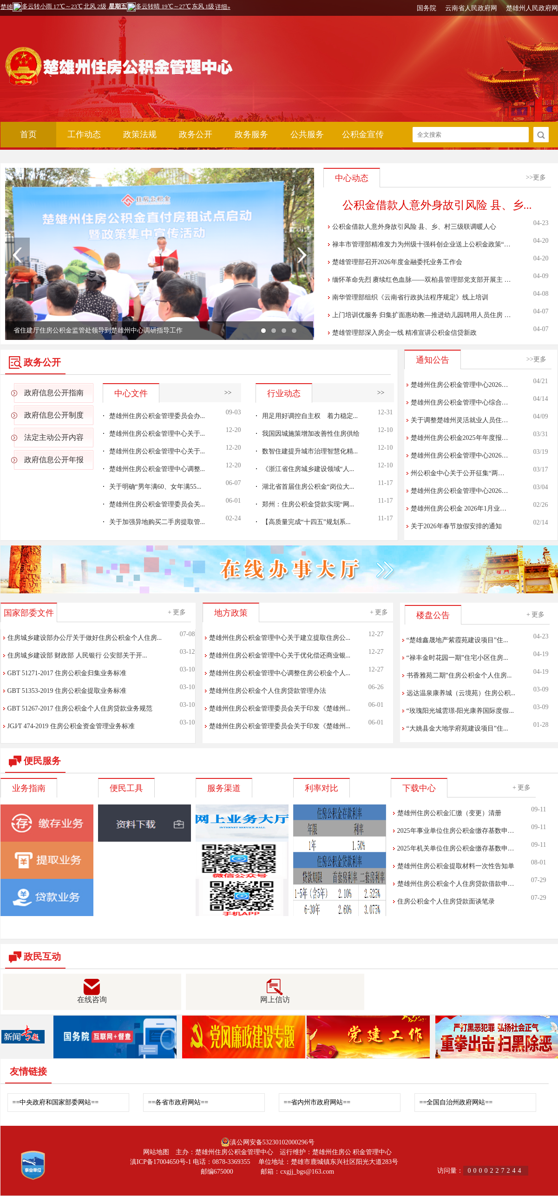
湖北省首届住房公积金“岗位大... (308, 486)
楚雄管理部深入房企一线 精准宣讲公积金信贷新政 (404, 332)
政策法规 (140, 134)
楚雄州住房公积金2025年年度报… (459, 437)
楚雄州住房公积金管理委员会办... (157, 415)
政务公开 (195, 134)
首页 (28, 134)
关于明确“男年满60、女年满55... (155, 486)
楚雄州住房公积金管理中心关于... (157, 433)
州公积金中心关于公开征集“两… (458, 473)
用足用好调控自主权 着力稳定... (310, 415)
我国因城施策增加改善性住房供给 (311, 433)
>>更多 (536, 177)
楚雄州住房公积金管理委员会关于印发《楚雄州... (280, 708)
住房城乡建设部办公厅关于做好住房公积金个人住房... (84, 637)
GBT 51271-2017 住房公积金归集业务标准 (66, 673)
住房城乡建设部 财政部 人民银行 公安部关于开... (77, 655)
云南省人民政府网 (471, 8)
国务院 (426, 8)
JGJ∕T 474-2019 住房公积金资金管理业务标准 (71, 726)
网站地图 (156, 1152)
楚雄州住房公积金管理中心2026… (459, 384)
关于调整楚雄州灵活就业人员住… (459, 420)
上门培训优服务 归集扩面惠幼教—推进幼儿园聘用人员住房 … (421, 315)
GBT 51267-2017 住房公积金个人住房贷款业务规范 (79, 708)
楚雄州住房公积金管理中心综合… (459, 402)
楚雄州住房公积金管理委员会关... (157, 504)
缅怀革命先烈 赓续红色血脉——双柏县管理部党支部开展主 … (421, 279)
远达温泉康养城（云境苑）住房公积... (461, 693)
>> (228, 392)
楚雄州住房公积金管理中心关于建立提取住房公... (280, 637)
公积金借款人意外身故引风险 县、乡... (437, 205)
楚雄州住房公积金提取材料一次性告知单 (455, 866)
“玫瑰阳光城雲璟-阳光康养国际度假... (460, 710)
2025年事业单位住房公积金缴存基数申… (455, 830)
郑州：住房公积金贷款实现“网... (308, 504)
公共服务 (307, 134)
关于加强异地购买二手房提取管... (157, 521)
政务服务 (251, 134)
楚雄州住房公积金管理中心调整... (157, 468)
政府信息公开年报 (54, 460)
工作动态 (84, 134)
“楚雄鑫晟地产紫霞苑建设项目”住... (457, 640)
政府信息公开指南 (54, 393)
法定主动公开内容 (54, 437)
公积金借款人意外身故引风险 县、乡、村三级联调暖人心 (414, 226)
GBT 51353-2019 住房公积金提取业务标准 (66, 690)
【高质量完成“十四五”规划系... (306, 521)
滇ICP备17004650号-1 (160, 1161)
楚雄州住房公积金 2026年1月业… (459, 508)
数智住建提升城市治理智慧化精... (310, 451)
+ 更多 (177, 612)
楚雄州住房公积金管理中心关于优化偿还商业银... (280, 655)
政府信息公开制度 (54, 415)
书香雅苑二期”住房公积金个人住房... (459, 675)
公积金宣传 (363, 134)
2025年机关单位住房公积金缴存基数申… (455, 848)
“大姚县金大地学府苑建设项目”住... (457, 728)
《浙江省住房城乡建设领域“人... (308, 468)
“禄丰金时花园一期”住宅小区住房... (457, 657)
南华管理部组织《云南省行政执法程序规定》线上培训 (410, 297)
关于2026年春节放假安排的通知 (456, 526)
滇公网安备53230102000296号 (272, 1142)
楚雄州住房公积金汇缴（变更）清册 (449, 813)
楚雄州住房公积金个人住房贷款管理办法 (267, 690)
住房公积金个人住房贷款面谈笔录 (446, 901)
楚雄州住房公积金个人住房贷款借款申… (455, 883)
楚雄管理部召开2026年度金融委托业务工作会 (397, 262)
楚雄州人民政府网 (532, 8)
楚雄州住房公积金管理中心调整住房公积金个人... (280, 673)
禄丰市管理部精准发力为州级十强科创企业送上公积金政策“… (421, 244)
